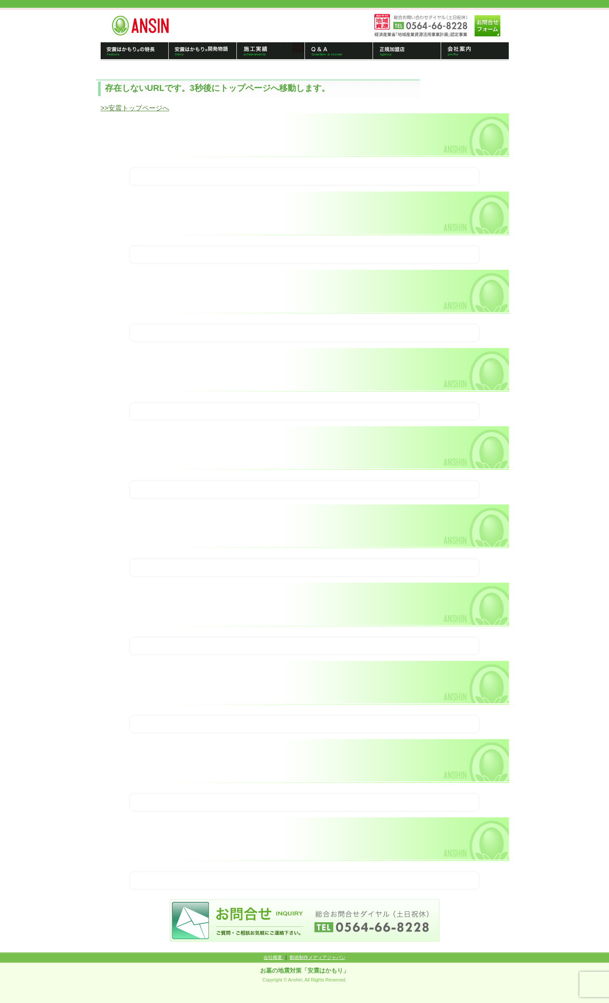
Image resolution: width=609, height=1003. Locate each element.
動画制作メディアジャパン (318, 957)
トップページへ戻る (144, 25)
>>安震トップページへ (135, 108)
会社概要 (273, 957)
